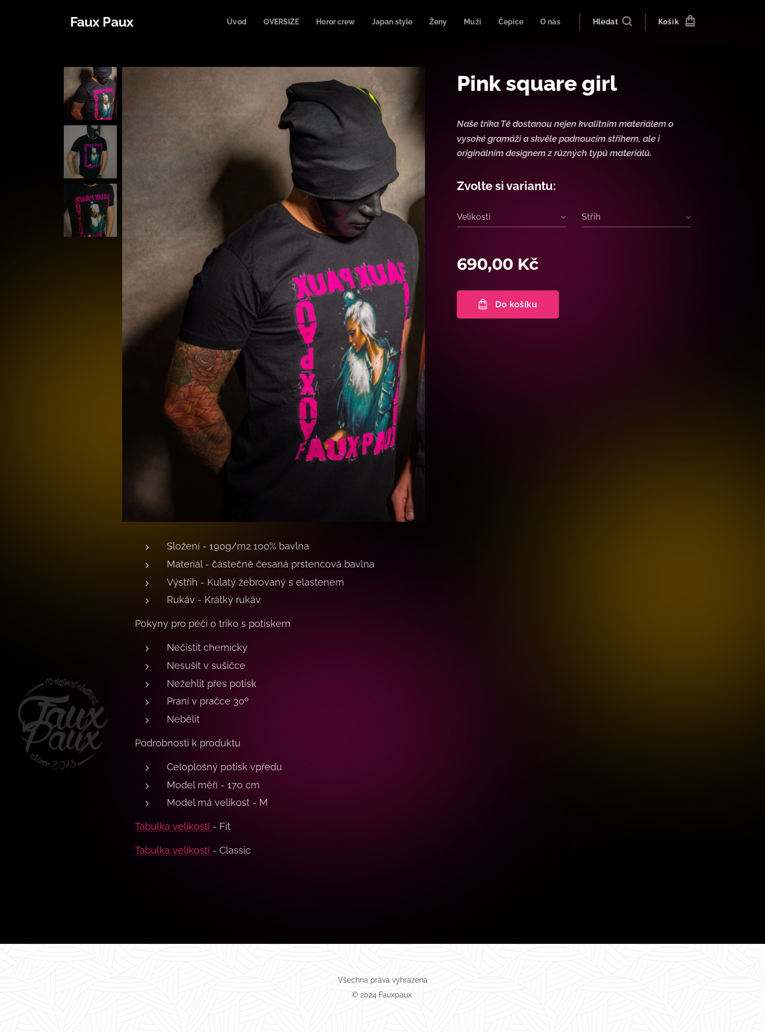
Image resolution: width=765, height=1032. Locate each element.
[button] (612, 21)
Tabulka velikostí (173, 826)
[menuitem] (223, 21)
